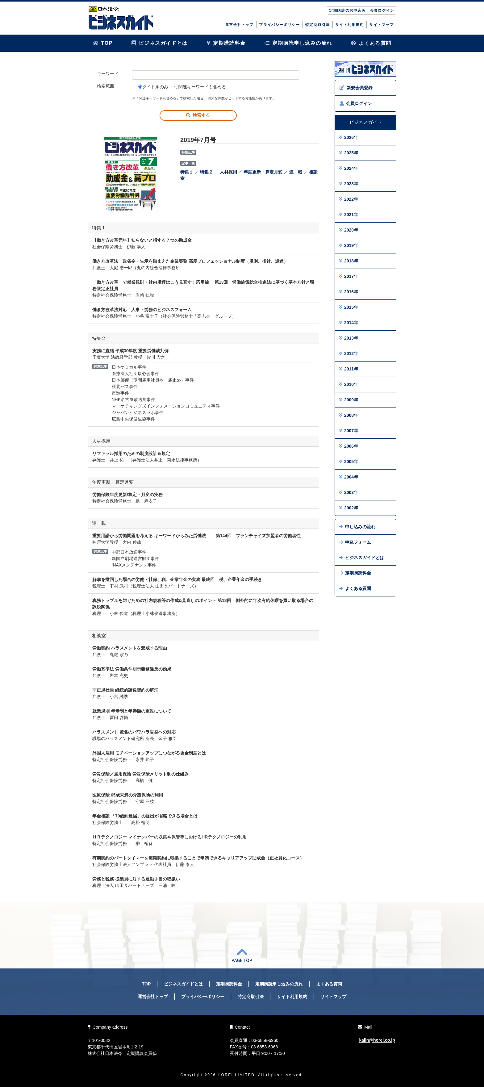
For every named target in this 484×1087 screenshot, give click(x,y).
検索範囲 (105, 85)
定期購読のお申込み (347, 10)
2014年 (348, 322)
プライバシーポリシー (279, 25)
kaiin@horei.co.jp (377, 1040)
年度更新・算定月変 (263, 171)
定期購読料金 (226, 43)
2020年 (348, 230)
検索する (198, 115)
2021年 (348, 214)
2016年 (348, 291)
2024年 (348, 168)
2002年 (348, 507)
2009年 (348, 399)
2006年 (348, 446)
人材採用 (228, 171)
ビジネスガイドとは (159, 43)
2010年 (348, 384)
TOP (103, 43)
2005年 (348, 461)
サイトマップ (381, 25)
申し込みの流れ (357, 526)
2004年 (348, 477)
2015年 (348, 307)
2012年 (348, 353)
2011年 (348, 368)
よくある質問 (371, 43)
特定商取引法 (317, 25)
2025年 (348, 152)
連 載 (295, 171)
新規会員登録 (356, 87)
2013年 (348, 338)
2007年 (348, 430)
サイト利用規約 (349, 25)
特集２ (206, 171)
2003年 (348, 492)
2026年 (348, 137)
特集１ (186, 171)
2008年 (348, 415)
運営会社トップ (239, 25)
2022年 (348, 199)
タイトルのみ (153, 86)
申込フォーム (355, 542)
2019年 (348, 245)
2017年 (348, 276)
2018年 (348, 260)
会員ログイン (382, 10)
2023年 (348, 183)
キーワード (108, 73)
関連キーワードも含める (200, 86)
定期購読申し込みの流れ (298, 43)
